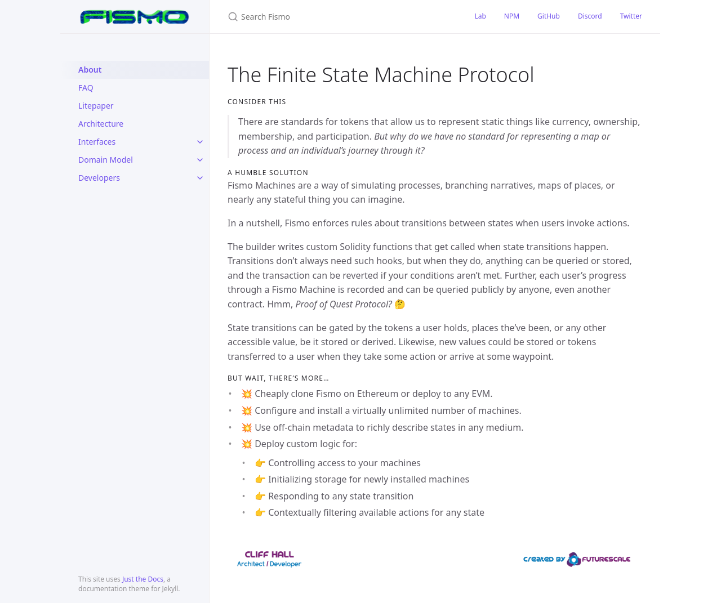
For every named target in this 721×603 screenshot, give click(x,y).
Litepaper (96, 105)
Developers (99, 177)
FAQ (86, 87)
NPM (511, 16)
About (89, 69)
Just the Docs (142, 579)
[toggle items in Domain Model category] (200, 160)
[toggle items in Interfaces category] (200, 142)
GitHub (548, 16)
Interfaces (96, 141)
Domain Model (105, 159)
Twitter (631, 16)
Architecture (100, 123)
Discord (590, 16)
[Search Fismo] (337, 16)
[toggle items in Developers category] (200, 178)
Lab (480, 16)
